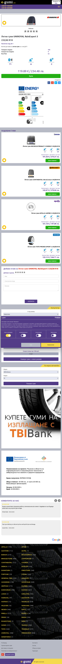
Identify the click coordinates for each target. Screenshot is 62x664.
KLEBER (25, 586)
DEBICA (4, 566)
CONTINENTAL (6, 562)
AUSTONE (5, 551)
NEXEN (4, 609)
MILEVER (4, 605)
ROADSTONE (6, 621)
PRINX (3, 617)
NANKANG (25, 605)
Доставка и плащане (7, 648)
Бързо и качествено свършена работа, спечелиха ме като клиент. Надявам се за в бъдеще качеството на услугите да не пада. (31, 508)
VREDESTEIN (26, 633)
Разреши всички (50, 344)
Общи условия (36, 648)
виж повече (52, 160)
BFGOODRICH (27, 555)
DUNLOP (25, 566)
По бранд (4, 643)
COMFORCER (26, 559)
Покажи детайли (55, 340)
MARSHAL (5, 598)
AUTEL (24, 551)
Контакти (34, 643)
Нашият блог (9, 654)
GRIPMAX (4, 586)
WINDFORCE (6, 637)
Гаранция (35, 651)
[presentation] (15, 295)
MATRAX (4, 602)
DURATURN (5, 570)
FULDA (24, 574)
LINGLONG (25, 594)
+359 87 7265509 (6, 6)
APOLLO (4, 547)
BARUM (4, 555)
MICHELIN (25, 602)
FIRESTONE (26, 570)
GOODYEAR (26, 582)
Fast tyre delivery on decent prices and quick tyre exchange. (31, 525)
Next (59, 500)
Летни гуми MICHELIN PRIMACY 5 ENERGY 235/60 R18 (41, 146)
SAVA (23, 621)
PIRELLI (4, 613)
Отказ (31, 344)
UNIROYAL (5, 633)
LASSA (3, 594)
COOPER (25, 562)
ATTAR (24, 547)
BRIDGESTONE (6, 559)
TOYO (3, 629)
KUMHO (25, 590)
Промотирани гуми (6, 645)
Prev (55, 500)
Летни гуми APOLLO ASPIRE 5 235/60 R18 (45, 213)
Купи (31, 76)
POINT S (24, 613)
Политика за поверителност (9, 651)
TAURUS (25, 625)
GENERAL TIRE (6, 578)
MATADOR (25, 598)
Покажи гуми (31, 383)
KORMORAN (6, 590)
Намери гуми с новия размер (31, 359)
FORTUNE (5, 574)
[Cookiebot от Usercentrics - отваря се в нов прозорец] (52, 318)
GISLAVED (25, 578)
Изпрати (31, 301)
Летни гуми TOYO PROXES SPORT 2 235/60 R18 (44, 247)
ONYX (24, 609)
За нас (34, 645)
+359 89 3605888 (6, 8)
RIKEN (24, 617)
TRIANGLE (25, 629)
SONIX (3, 625)
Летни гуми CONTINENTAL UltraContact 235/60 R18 (42, 180)
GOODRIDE (5, 582)
